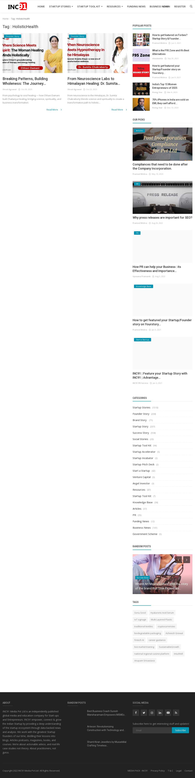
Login (166, 6)
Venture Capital (142, 477)
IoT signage (140, 619)
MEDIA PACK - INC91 (138, 770)
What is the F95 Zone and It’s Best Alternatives (170, 52)
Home (41, 6)
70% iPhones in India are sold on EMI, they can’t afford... (170, 101)
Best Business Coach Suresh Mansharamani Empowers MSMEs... (106, 713)
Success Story (141, 432)
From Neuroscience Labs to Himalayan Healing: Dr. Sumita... (94, 81)
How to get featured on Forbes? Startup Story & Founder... (169, 37)
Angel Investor (141, 483)
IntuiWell (178, 653)
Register (180, 6)
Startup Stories (61, 6)
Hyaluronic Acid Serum (162, 612)
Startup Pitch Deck (143, 464)
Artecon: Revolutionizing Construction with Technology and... (106, 728)
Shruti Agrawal (10, 89)
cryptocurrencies (166, 626)
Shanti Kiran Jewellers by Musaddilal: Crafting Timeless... (107, 744)
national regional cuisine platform (151, 653)
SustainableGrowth (169, 646)
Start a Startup (141, 470)
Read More (54, 109)
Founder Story (141, 413)
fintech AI (139, 640)
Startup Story (140, 426)
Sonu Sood (140, 612)
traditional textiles (143, 626)
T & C (170, 770)
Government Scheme (145, 534)
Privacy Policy (158, 770)
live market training (144, 646)
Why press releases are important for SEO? (162, 217)
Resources (115, 6)
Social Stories (140, 439)
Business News (159, 6)
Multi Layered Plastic (161, 619)
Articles (137, 508)
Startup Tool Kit (90, 6)
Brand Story (140, 420)
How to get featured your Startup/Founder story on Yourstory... (166, 69)
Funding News (136, 6)
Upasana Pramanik (142, 276)
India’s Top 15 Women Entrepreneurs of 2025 (164, 86)
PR (134, 515)
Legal (178, 770)
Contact (188, 770)
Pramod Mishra (159, 43)
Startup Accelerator (144, 451)
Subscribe (180, 730)
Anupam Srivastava (144, 660)
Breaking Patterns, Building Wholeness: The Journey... (25, 81)
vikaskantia (157, 58)
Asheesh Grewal (174, 633)
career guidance (157, 640)
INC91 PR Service (140, 383)
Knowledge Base (143, 502)
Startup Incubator (143, 458)
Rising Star (157, 92)
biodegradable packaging (147, 633)
